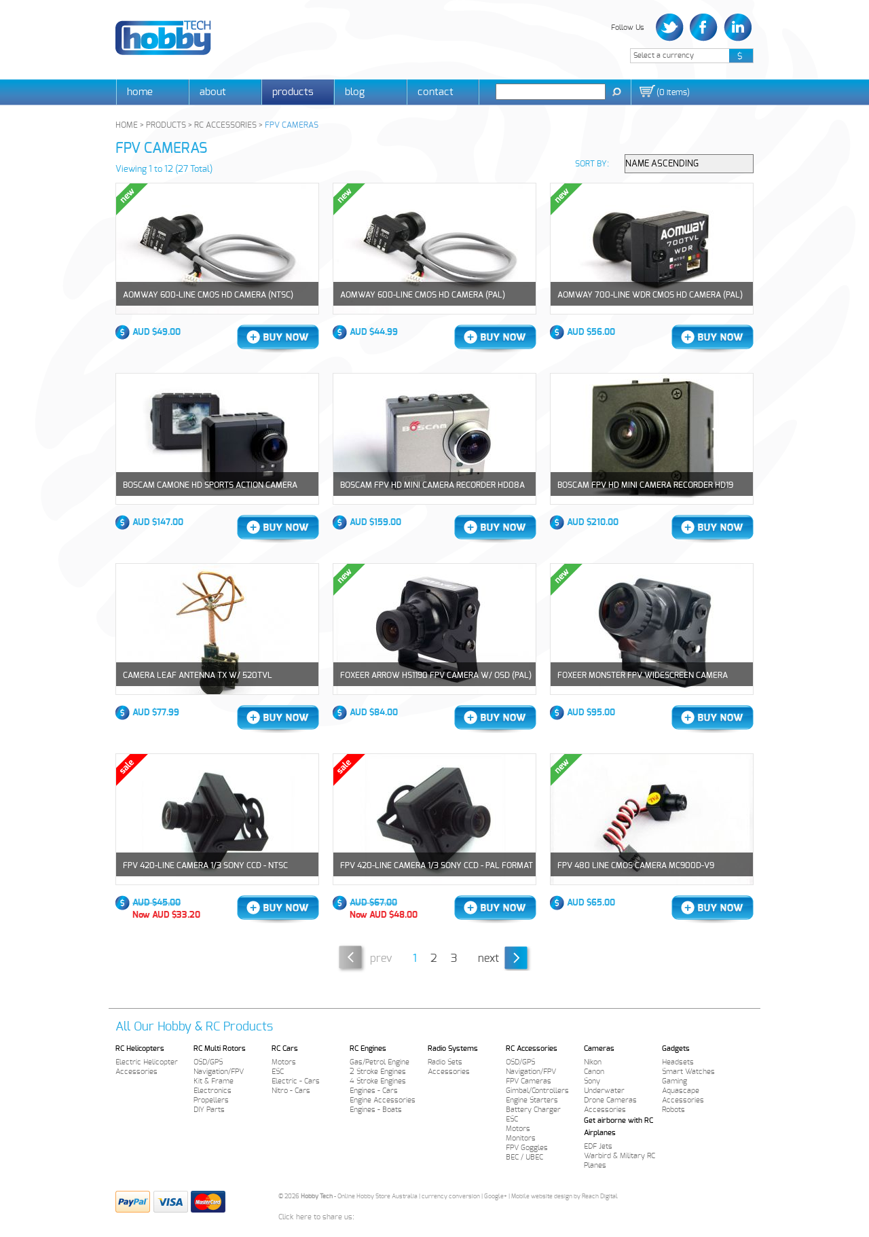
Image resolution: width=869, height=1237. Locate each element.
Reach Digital (600, 1197)
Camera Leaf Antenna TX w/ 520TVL (197, 675)
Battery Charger (533, 1109)
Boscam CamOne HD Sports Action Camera (210, 485)
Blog (355, 92)
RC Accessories (531, 1048)
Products (293, 92)
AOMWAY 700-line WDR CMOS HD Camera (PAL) (650, 295)
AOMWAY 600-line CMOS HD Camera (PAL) (422, 295)
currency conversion (451, 1197)
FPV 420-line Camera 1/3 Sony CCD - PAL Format (436, 865)
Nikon (593, 1062)
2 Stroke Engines (378, 1071)
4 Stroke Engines (378, 1081)
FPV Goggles (527, 1147)
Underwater (604, 1090)
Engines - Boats (376, 1109)
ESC (278, 1071)
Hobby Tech (163, 37)
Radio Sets (445, 1062)
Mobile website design (541, 1197)
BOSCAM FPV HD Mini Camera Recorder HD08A (432, 485)
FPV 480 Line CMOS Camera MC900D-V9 (635, 865)
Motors (284, 1062)
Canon (594, 1071)
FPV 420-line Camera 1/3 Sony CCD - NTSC (205, 865)
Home (140, 92)
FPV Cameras (528, 1081)
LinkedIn (736, 27)
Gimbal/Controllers (537, 1090)
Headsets (678, 1062)
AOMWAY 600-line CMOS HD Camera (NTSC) (208, 295)
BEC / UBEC (524, 1157)
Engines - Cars (374, 1090)
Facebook (703, 27)
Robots (673, 1109)
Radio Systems (453, 1048)
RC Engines (368, 1048)
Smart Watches (688, 1071)
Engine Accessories (382, 1100)
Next (488, 958)
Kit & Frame (213, 1081)
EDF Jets (598, 1146)
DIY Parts (209, 1109)
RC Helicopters (139, 1048)
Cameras (599, 1048)
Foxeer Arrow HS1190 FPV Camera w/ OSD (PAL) (436, 675)
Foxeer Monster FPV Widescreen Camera (642, 675)
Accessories (136, 1071)
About (213, 92)
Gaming (674, 1081)
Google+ (495, 1197)
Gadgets (676, 1048)
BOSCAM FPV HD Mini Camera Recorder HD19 (645, 485)
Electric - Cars (296, 1081)
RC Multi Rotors (219, 1048)
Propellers (211, 1100)
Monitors (521, 1138)
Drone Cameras (610, 1100)
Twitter (671, 27)
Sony (592, 1081)
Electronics (212, 1090)
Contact (436, 92)
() (673, 92)
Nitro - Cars (291, 1090)
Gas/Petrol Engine (379, 1062)
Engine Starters (532, 1100)
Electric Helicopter (146, 1062)
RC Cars (285, 1048)
